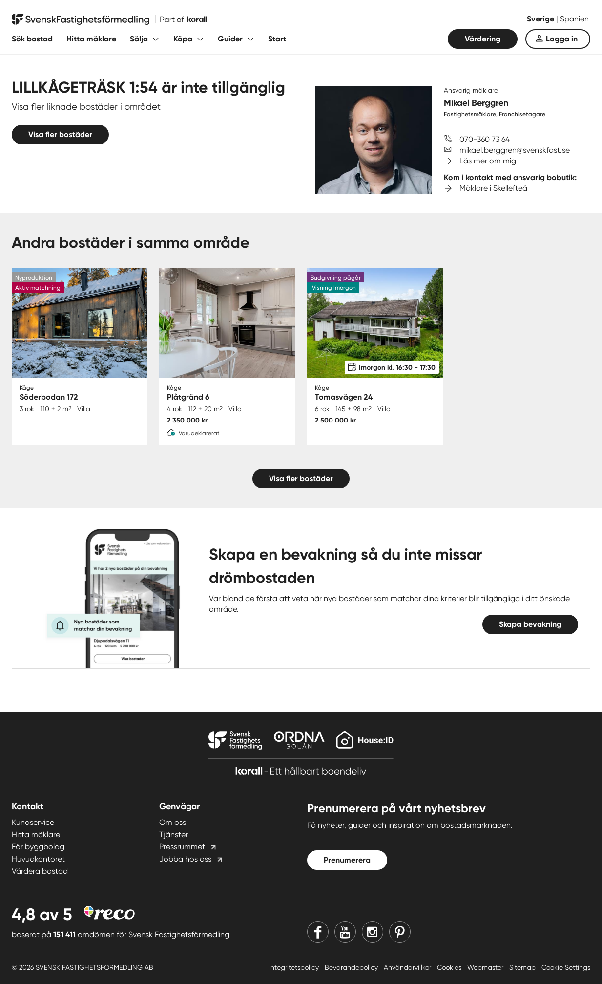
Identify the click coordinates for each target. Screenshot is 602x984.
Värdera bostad (40, 871)
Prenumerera (347, 859)
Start (277, 38)
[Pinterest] (400, 932)
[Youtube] (345, 932)
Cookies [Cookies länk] (450, 967)
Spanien (574, 18)
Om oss (172, 822)
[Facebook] (318, 932)
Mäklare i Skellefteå (493, 188)
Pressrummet (182, 846)
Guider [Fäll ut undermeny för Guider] (230, 38)
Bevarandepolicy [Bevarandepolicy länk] (352, 967)
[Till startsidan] (109, 19)
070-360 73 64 (484, 139)
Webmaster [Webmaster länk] (486, 967)
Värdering (482, 38)
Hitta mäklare (91, 38)
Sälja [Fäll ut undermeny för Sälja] (139, 38)
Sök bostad (32, 38)
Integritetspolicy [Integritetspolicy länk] (295, 967)
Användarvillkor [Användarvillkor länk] (408, 967)
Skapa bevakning (530, 624)
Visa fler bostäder (60, 134)
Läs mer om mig (487, 160)
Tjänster (173, 834)
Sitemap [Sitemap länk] (523, 967)
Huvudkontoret (38, 859)
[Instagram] (372, 932)
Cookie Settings (565, 967)
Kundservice (33, 822)
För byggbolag (38, 846)
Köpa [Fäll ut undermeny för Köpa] (182, 38)
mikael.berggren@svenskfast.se (514, 150)
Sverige (541, 18)
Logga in (562, 38)
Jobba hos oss (185, 859)
